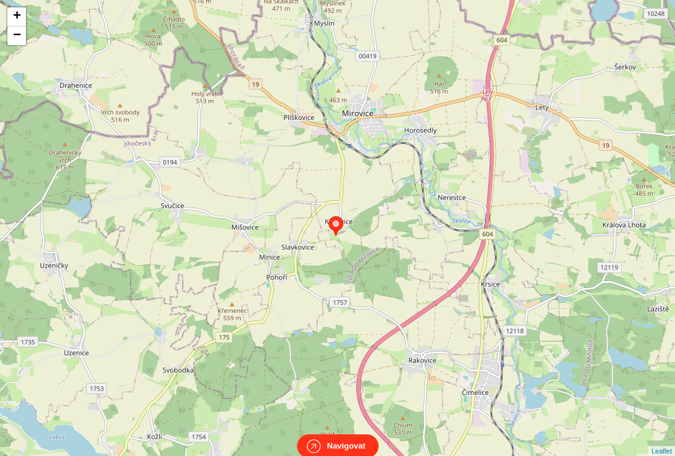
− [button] (17, 36)
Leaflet (661, 440)
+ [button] (17, 16)
